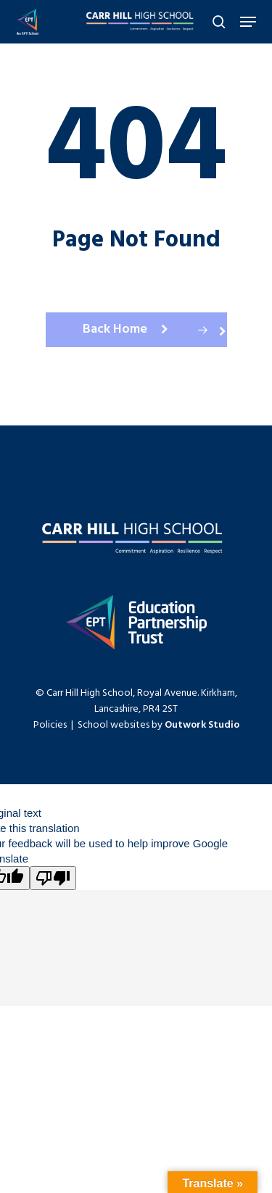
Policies (50, 725)
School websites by (158, 725)
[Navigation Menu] (248, 21)
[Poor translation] (53, 878)
